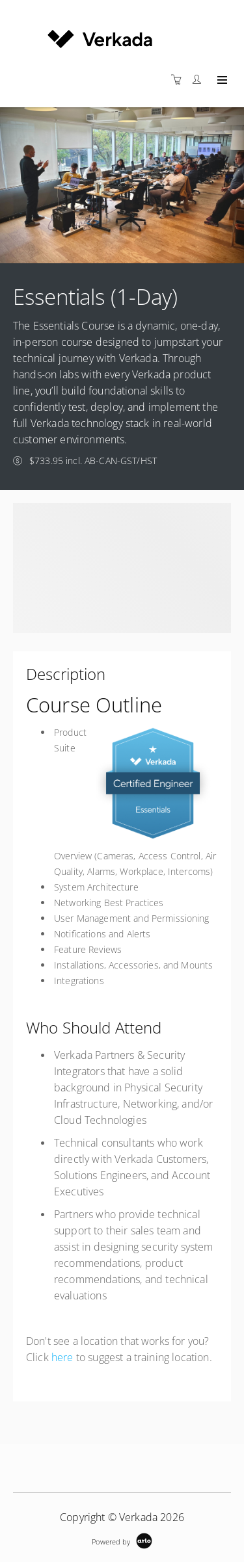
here (62, 1357)
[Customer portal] (199, 79)
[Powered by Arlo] (122, 1540)
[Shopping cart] (179, 79)
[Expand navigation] (221, 80)
